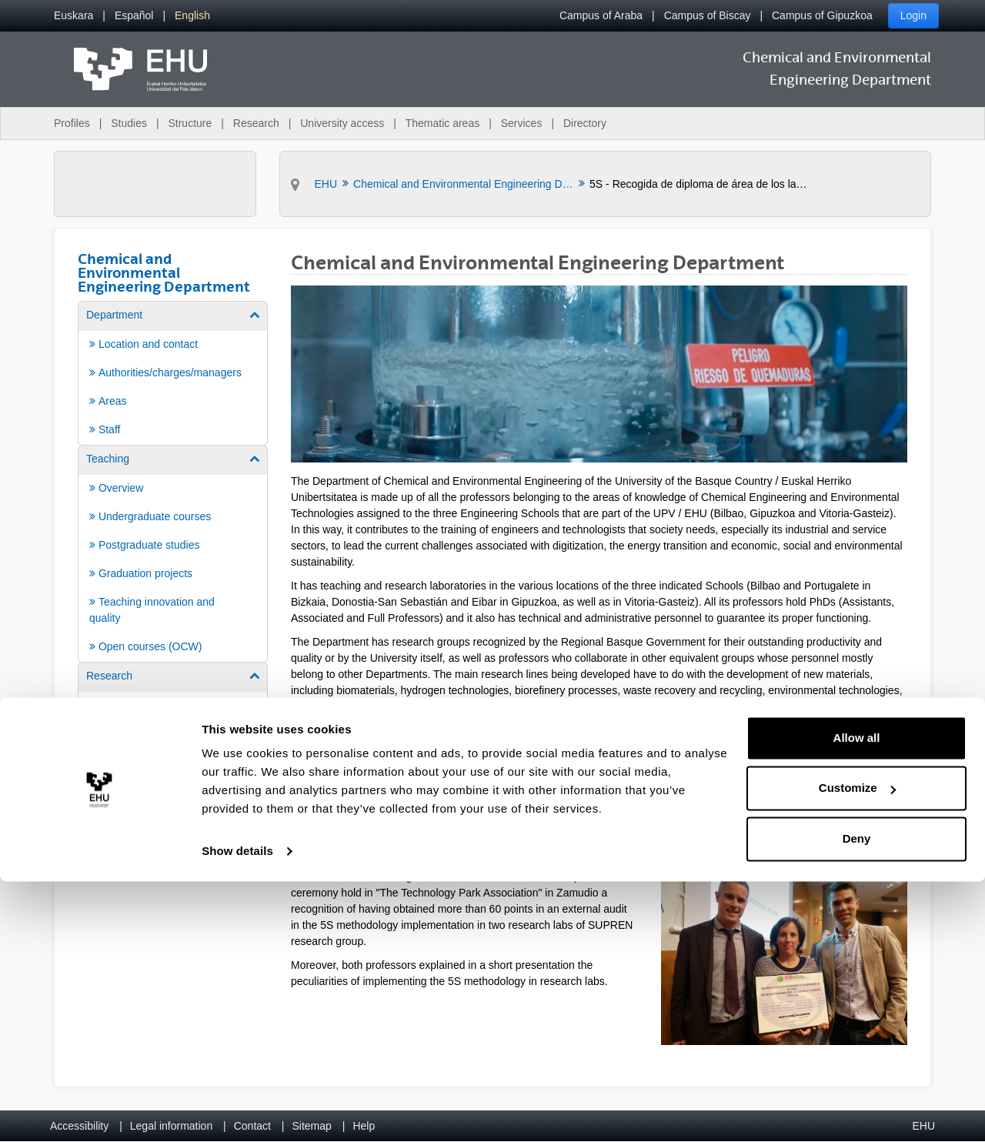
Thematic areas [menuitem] (442, 123)
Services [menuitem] (522, 123)
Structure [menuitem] (190, 123)
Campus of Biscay (707, 15)
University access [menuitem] (342, 123)
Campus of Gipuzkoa (822, 15)
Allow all (856, 998)
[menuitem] (73, 16)
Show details (237, 1111)
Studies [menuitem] (129, 123)
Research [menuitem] (256, 123)
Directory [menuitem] (584, 123)
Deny (857, 1099)
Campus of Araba (601, 15)
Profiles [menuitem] (72, 123)
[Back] (297, 785)
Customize (857, 1048)
